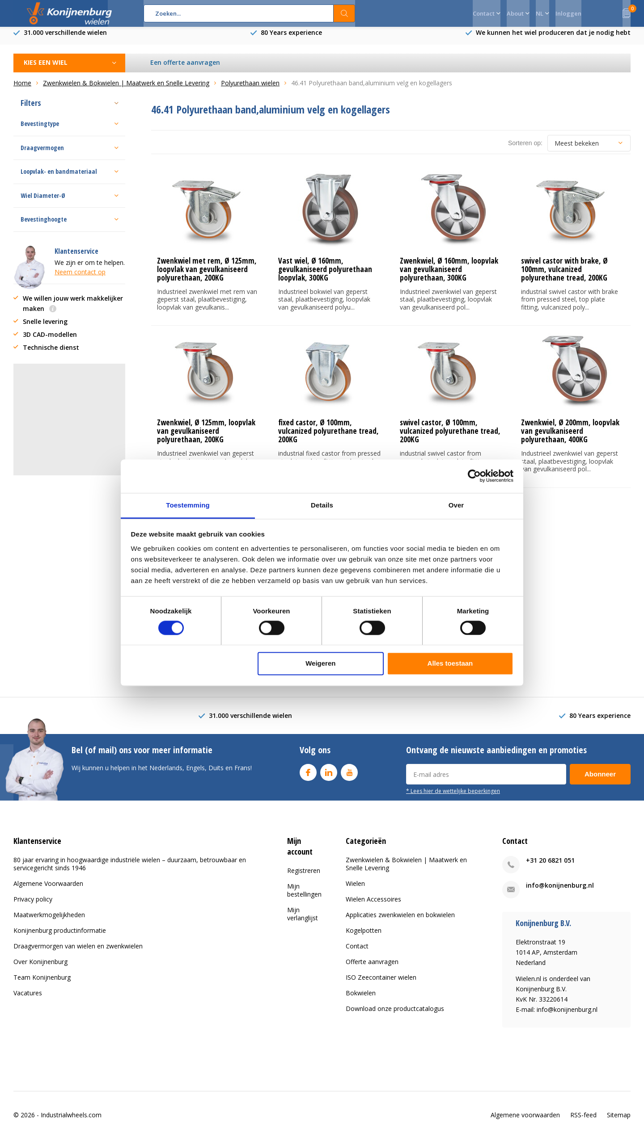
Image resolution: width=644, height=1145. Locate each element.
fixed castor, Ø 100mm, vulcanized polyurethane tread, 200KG (328, 437)
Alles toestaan (450, 663)
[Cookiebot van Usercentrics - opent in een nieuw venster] (474, 475)
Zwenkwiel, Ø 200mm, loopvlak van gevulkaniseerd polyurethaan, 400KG (570, 437)
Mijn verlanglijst (302, 920)
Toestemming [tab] (188, 505)
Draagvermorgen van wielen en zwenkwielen (78, 952)
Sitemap (619, 1121)
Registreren (303, 876)
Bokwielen (361, 999)
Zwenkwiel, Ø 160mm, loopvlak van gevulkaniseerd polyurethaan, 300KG (449, 275)
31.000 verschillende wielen (65, 39)
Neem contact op (80, 278)
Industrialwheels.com (71, 1121)
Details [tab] (322, 505)
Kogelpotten (363, 937)
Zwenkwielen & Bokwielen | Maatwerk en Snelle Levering (406, 870)
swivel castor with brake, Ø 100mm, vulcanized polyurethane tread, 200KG (564, 275)
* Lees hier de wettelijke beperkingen (453, 797)
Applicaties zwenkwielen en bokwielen (400, 921)
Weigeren (320, 663)
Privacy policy (32, 906)
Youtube (349, 777)
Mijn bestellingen (304, 896)
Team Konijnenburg (42, 984)
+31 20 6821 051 (550, 867)
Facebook (308, 777)
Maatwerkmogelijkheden (49, 921)
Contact (357, 952)
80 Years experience (291, 39)
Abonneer (600, 780)
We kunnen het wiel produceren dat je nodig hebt (553, 39)
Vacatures (27, 999)
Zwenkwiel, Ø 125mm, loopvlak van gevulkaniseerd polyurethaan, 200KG (206, 437)
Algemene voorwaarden (525, 1121)
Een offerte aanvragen (185, 69)
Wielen (355, 890)
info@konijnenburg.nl (560, 892)
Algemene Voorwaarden (48, 890)
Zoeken (344, 13)
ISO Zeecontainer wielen (381, 984)
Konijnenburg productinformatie (59, 937)
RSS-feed (583, 1121)
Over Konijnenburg (40, 968)
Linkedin (328, 777)
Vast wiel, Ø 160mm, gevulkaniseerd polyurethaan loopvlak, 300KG (325, 275)
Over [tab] (456, 505)
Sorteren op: (525, 149)
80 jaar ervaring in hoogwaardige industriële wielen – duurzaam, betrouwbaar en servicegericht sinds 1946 (129, 870)
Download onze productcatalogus (395, 1015)
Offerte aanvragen (372, 968)
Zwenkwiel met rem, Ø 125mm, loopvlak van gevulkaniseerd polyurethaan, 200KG (207, 275)
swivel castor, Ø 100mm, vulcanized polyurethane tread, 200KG (450, 437)
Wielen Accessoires (373, 906)
